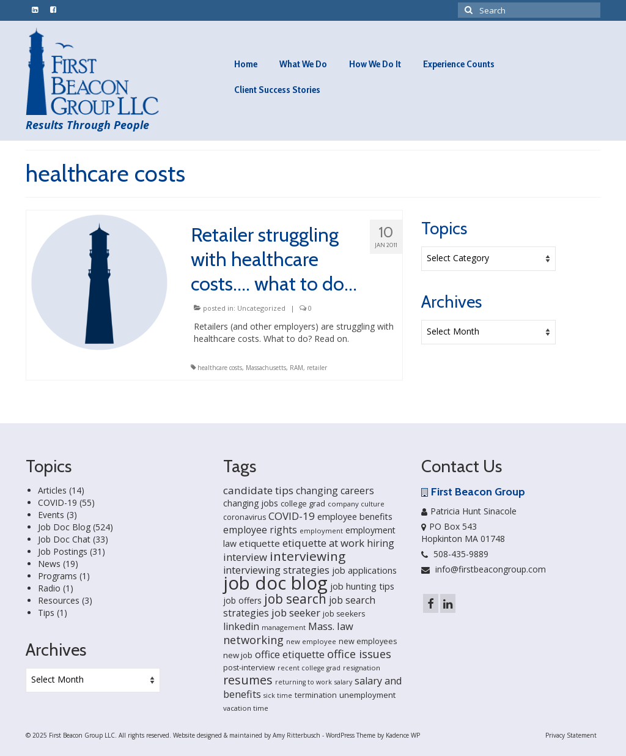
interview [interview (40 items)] (245, 557)
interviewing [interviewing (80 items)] (307, 556)
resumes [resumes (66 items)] (248, 680)
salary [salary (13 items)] (343, 682)
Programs (57, 576)
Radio (49, 588)
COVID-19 (57, 502)
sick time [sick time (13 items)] (277, 695)
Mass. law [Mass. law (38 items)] (330, 626)
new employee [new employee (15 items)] (311, 641)
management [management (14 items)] (284, 627)
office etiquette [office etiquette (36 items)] (290, 654)
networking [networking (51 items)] (253, 639)
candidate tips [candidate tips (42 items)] (258, 490)
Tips (46, 612)
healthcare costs (219, 367)
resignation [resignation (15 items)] (361, 667)
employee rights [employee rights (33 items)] (260, 529)
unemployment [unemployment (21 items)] (367, 694)
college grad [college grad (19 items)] (303, 503)
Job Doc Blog (64, 527)
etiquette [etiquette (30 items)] (259, 543)
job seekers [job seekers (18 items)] (344, 614)
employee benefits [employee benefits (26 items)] (354, 516)
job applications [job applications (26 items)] (364, 570)
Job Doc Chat (64, 539)
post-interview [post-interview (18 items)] (249, 667)
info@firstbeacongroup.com (483, 569)
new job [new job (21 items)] (237, 655)
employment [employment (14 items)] (321, 530)
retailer (317, 367)
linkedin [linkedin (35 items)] (241, 626)
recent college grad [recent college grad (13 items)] (309, 668)
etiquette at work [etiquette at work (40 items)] (323, 543)
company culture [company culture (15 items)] (356, 503)
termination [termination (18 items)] (316, 695)
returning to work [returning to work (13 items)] (303, 682)
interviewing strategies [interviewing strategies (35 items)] (276, 570)
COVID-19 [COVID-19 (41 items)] (291, 516)
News (49, 563)
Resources (58, 600)
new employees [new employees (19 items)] (368, 641)
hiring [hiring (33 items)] (380, 543)
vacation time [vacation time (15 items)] (245, 708)
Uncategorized (261, 308)
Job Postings (62, 551)
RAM (296, 367)
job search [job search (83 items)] (295, 598)
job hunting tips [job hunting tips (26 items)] (362, 586)
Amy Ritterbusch (296, 735)
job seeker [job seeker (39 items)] (295, 613)
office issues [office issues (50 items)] (359, 654)
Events (51, 515)
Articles (52, 490)
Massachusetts (266, 367)
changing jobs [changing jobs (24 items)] (250, 503)
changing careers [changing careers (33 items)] (335, 490)
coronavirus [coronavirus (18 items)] (244, 517)
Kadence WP (403, 735)
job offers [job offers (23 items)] (242, 600)
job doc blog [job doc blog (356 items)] (275, 583)
